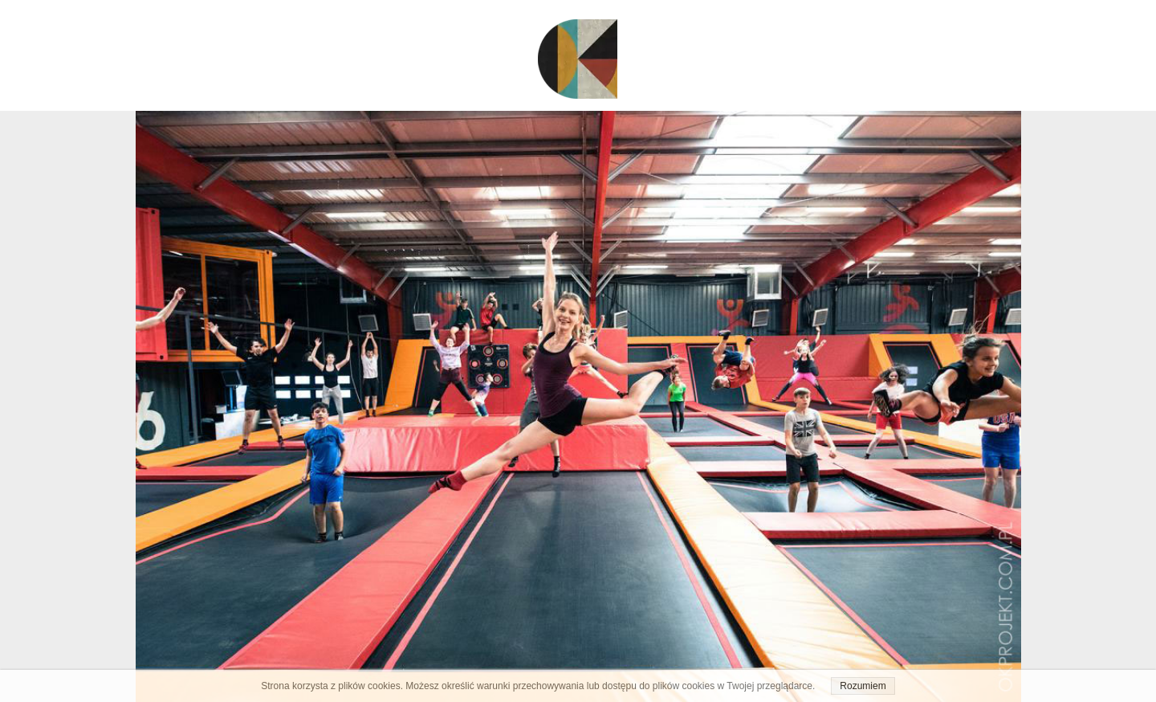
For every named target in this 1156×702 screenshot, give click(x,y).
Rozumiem (862, 686)
